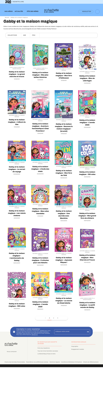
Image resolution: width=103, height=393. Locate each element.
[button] (85, 11)
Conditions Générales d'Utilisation (71, 362)
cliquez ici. (35, 334)
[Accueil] (51, 11)
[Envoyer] (88, 332)
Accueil (7, 17)
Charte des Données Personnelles (15, 362)
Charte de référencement (90, 362)
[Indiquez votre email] (70, 331)
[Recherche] (97, 12)
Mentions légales (55, 362)
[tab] (8, 12)
